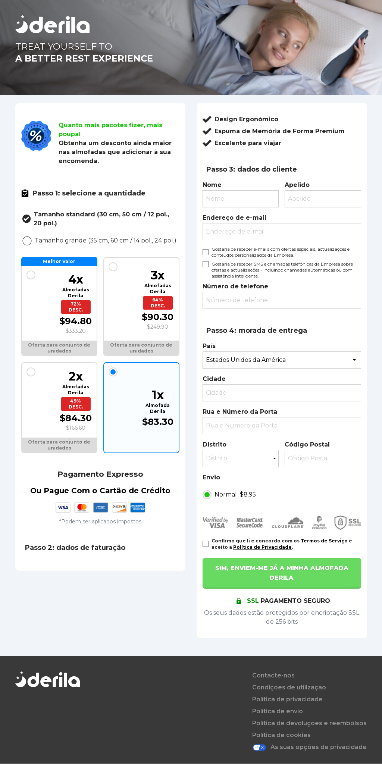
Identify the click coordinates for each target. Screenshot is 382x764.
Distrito (214, 444)
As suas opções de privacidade (309, 747)
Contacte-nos (273, 675)
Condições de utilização (289, 687)
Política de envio (277, 711)
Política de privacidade (287, 699)
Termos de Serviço (324, 541)
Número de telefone (235, 286)
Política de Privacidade (262, 547)
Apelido (297, 184)
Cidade (214, 378)
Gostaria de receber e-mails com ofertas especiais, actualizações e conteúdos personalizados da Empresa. (281, 252)
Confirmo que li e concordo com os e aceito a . (282, 544)
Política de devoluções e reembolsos (309, 723)
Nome (212, 184)
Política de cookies (281, 735)
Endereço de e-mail (234, 217)
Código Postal (307, 444)
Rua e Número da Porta (240, 411)
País (209, 346)
